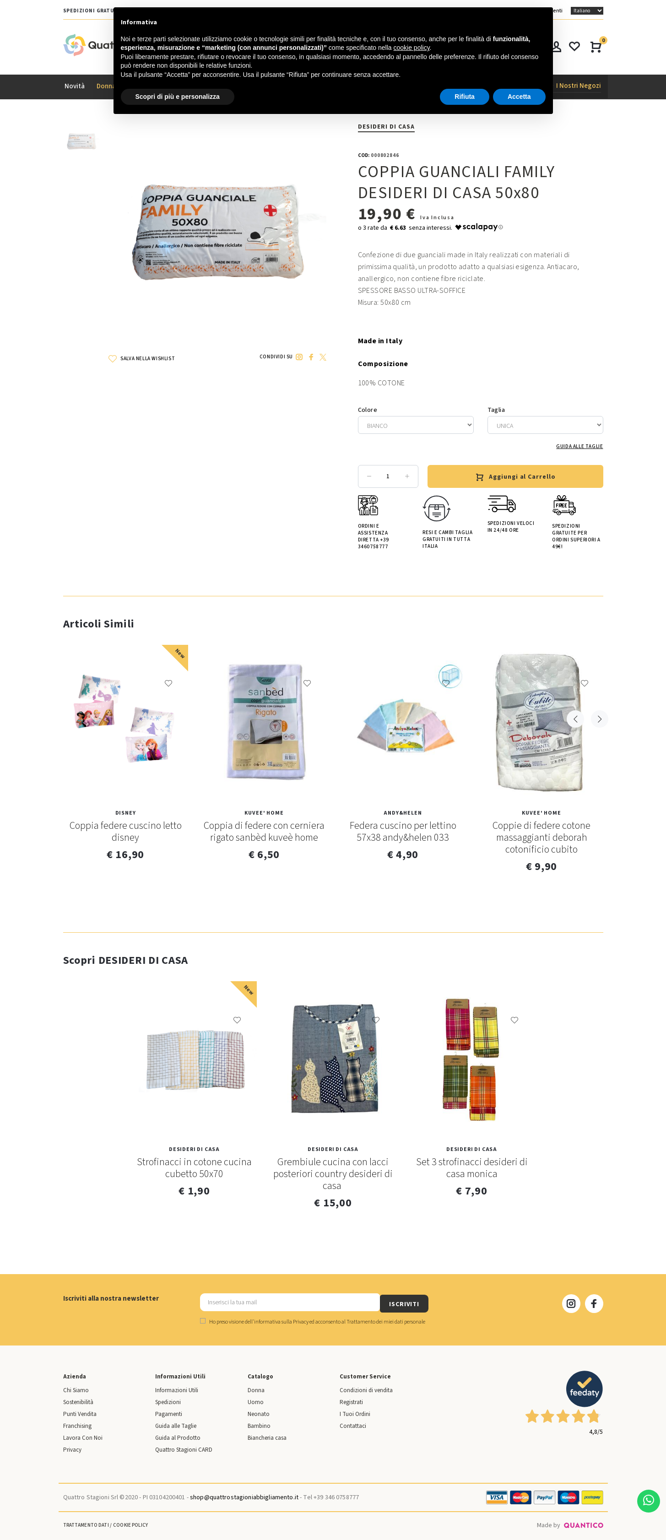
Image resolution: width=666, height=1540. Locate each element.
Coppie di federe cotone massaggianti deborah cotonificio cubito (541, 838)
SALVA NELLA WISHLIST (141, 359)
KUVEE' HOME (263, 813)
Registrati (351, 1400)
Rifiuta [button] (465, 96)
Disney (125, 813)
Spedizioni (168, 1400)
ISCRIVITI (447, 1301)
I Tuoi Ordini (355, 1412)
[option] (81, 145)
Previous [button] (575, 623)
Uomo (256, 1400)
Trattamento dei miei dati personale (386, 1320)
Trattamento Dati (86, 1522)
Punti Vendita (80, 1412)
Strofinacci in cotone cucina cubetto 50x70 (194, 1168)
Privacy (72, 1447)
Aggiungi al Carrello (515, 477)
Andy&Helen (403, 813)
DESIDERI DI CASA (386, 126)
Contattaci (353, 1424)
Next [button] (597, 623)
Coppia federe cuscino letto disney (126, 832)
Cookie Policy (130, 1522)
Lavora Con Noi (83, 1436)
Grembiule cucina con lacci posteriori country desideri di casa (333, 1174)
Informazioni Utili (176, 1388)
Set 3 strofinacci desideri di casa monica (472, 1168)
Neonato (259, 1412)
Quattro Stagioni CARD (183, 1447)
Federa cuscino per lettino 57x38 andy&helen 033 (403, 832)
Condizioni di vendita (366, 1388)
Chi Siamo (76, 1388)
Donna (256, 1388)
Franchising (77, 1424)
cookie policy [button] (411, 47)
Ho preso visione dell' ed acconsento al (312, 1320)
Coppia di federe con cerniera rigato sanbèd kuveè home (264, 832)
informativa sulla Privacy (281, 1320)
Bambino (259, 1424)
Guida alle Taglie (579, 446)
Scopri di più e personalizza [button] (177, 96)
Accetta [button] (519, 96)
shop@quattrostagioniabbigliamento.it (244, 1495)
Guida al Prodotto (177, 1436)
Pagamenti (168, 1412)
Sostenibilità (78, 1400)
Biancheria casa (267, 1436)
